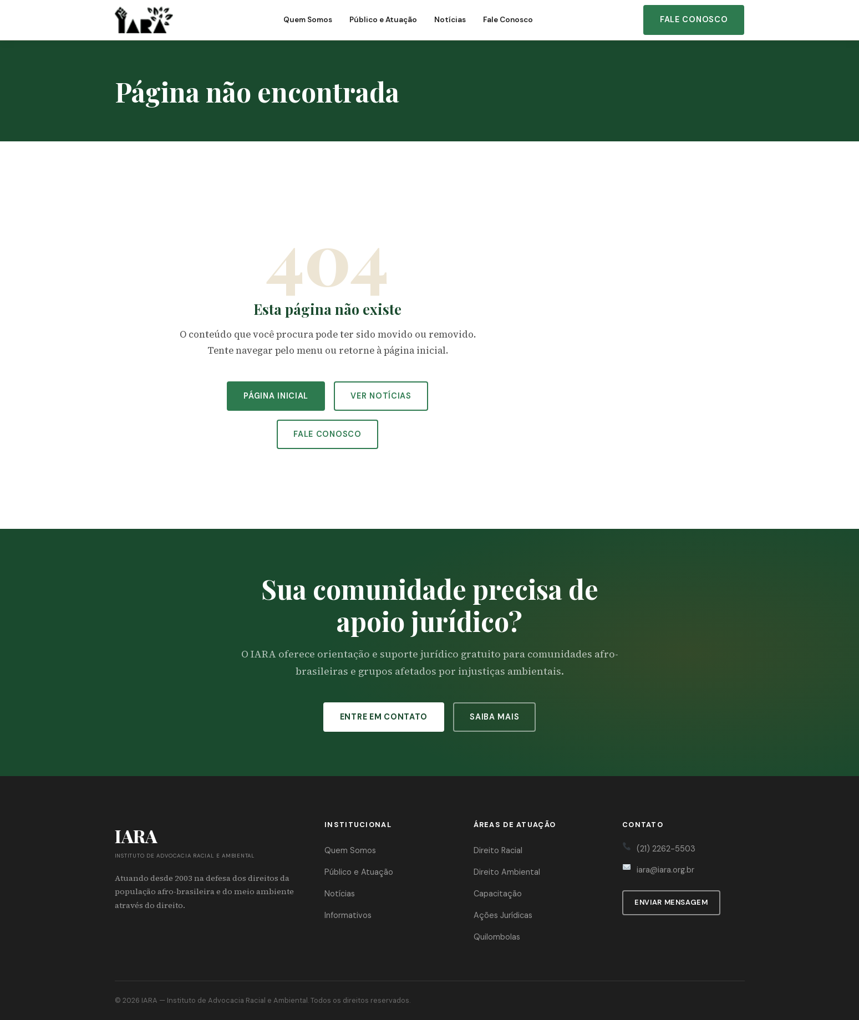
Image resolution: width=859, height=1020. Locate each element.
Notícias (450, 19)
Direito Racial (498, 850)
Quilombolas (497, 937)
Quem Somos (307, 19)
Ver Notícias (380, 396)
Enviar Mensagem (671, 902)
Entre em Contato (384, 717)
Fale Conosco (508, 19)
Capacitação (498, 894)
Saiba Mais (494, 717)
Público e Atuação (383, 19)
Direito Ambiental (507, 872)
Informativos (348, 915)
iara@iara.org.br (665, 870)
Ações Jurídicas (503, 915)
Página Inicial (275, 396)
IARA (149, 1000)
